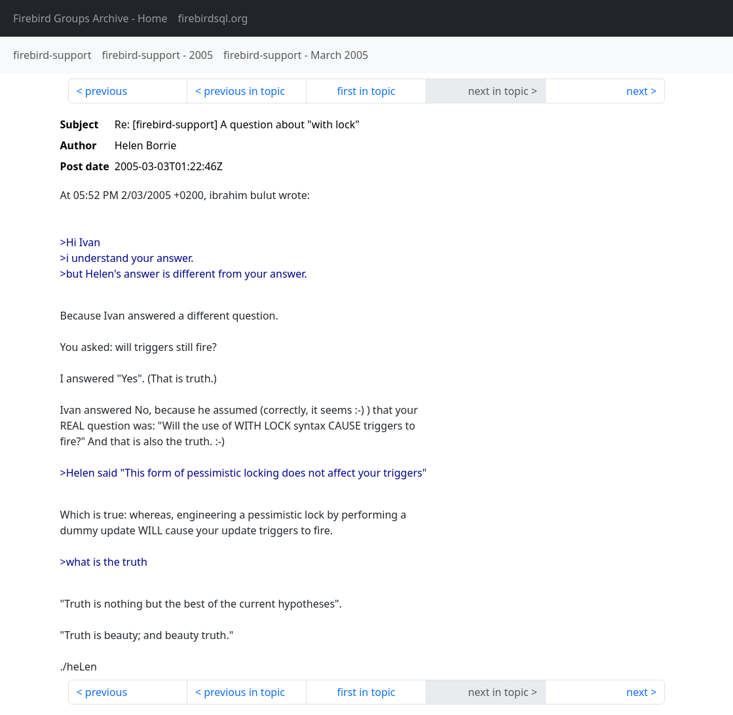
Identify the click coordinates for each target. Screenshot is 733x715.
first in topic (366, 91)
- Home (90, 18)
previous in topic (244, 91)
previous (106, 91)
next (637, 91)
